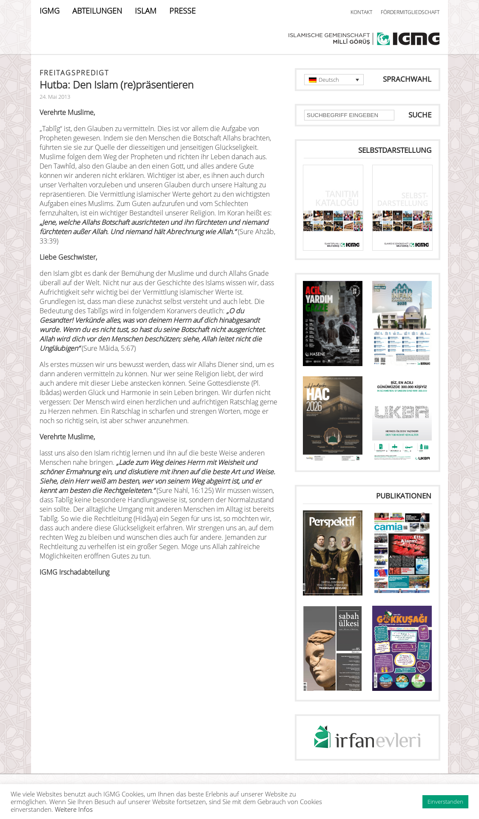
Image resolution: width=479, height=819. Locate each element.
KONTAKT (361, 12)
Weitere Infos (74, 809)
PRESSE (182, 11)
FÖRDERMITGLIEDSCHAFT (410, 12)
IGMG (50, 11)
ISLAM (146, 11)
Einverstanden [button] (445, 801)
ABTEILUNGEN (97, 11)
